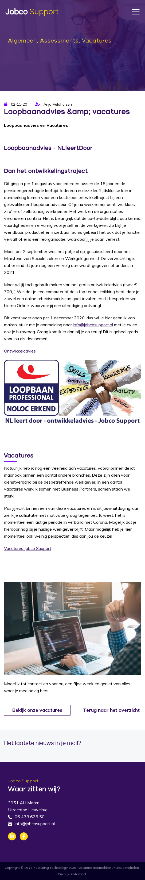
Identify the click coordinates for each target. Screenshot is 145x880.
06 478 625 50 (30, 816)
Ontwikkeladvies (20, 351)
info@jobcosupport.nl (93, 324)
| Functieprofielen (125, 868)
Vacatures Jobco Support (27, 548)
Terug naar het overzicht (111, 710)
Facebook (24, 836)
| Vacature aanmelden (94, 868)
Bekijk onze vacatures (37, 710)
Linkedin (12, 836)
